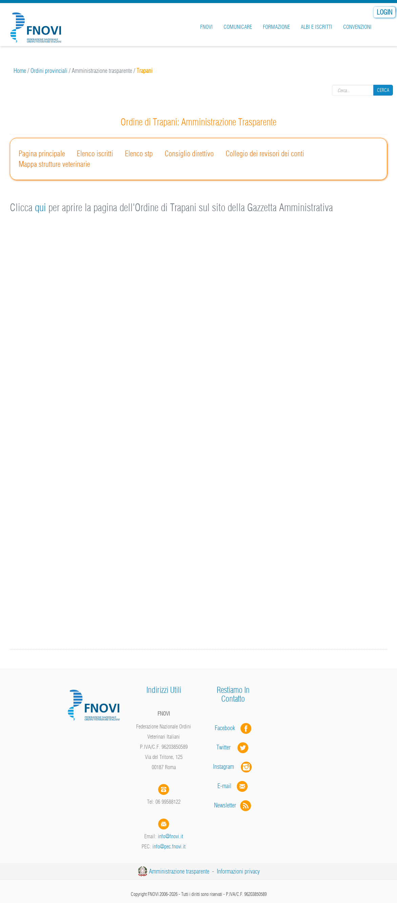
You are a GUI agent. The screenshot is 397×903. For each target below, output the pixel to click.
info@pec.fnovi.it (169, 846)
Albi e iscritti (316, 26)
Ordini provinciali (48, 71)
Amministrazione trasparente (179, 871)
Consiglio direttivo (189, 153)
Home (20, 71)
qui (40, 207)
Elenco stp (139, 153)
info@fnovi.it (170, 836)
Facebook (227, 728)
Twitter (233, 747)
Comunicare (238, 26)
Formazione (276, 26)
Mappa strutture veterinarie (54, 164)
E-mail (224, 786)
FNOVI (206, 26)
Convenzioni (357, 26)
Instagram (233, 766)
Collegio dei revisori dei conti (265, 153)
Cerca (383, 90)
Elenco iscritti (95, 153)
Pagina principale (42, 153)
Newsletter (233, 805)
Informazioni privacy (238, 871)
